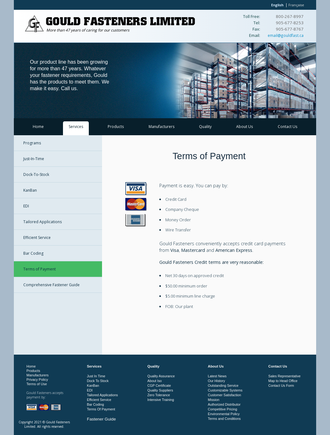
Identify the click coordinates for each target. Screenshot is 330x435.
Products (116, 126)
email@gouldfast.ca (286, 35)
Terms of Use (36, 384)
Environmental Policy (224, 414)
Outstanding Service (223, 385)
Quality (205, 126)
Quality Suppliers (160, 390)
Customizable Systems (225, 390)
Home (38, 126)
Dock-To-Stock (36, 174)
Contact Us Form (281, 385)
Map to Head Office (283, 381)
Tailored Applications (42, 221)
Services (76, 126)
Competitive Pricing (222, 409)
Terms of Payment (39, 269)
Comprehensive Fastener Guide (51, 284)
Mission (213, 400)
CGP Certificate (159, 385)
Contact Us (287, 126)
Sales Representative (284, 376)
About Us (244, 126)
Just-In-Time (33, 158)
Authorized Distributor (224, 404)
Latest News (217, 376)
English (277, 5)
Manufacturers (161, 126)
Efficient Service (37, 237)
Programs (32, 143)
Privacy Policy (37, 379)
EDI (26, 206)
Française (296, 5)
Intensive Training (160, 400)
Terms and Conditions (224, 418)
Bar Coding (33, 253)
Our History (216, 381)
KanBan (30, 190)
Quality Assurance (161, 376)
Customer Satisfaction (224, 395)
